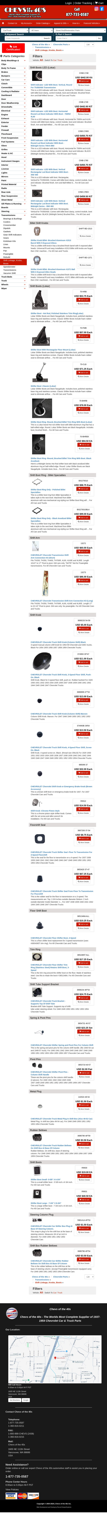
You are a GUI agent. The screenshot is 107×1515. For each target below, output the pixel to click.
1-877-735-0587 (16, 1422)
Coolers (6, 222)
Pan (5, 251)
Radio (4, 188)
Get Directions (15, 1400)
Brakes (4, 72)
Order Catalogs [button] (43, 23)
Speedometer (9, 267)
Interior (4, 165)
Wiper (4, 288)
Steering (5, 211)
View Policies (12, 1489)
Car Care (5, 80)
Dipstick (6, 228)
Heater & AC (7, 153)
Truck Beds (6, 277)
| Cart (98, 3)
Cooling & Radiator (10, 91)
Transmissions (8, 215)
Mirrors (4, 176)
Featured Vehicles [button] (92, 23)
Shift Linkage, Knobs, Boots (12, 262)
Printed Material (8, 184)
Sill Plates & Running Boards (11, 206)
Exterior (5, 122)
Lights (4, 173)
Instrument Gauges (10, 161)
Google (25, 1400)
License (5, 169)
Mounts (6, 247)
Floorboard (6, 134)
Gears (6, 238)
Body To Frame (8, 68)
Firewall (5, 130)
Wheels (4, 284)
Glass (4, 145)
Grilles (4, 149)
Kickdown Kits (9, 241)
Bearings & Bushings (12, 218)
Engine (4, 114)
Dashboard (6, 95)
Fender (4, 126)
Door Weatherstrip (10, 103)
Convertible (6, 87)
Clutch (4, 83)
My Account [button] (26, 23)
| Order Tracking (82, 3)
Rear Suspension (9, 196)
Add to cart (84, 81)
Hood (3, 157)
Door (3, 99)
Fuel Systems (7, 142)
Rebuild (6, 257)
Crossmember (9, 225)
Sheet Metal (6, 200)
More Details (83, 85)
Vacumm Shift (9, 273)
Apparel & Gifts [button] (61, 23)
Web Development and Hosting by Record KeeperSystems (54, 1507)
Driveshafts (6, 107)
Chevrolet (60, 44)
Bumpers (5, 76)
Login (68, 3)
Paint (3, 180)
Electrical (5, 111)
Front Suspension (9, 138)
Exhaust (5, 118)
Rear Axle (6, 192)
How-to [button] (76, 23)
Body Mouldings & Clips (10, 62)
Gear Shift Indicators (12, 235)
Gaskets (7, 231)
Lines (5, 244)
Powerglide (8, 254)
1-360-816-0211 (16, 1426)
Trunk (4, 280)
